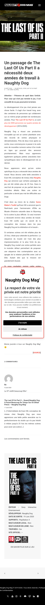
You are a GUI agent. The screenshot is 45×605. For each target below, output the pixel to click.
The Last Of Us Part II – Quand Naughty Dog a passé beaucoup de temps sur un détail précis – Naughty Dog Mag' (22, 402)
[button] (39, 5)
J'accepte (22, 323)
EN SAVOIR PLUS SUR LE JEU (22, 547)
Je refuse (22, 329)
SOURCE (36, 353)
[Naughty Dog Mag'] (19, 5)
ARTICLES (19, 88)
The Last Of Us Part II (25, 120)
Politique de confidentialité (22, 335)
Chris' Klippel (14, 89)
